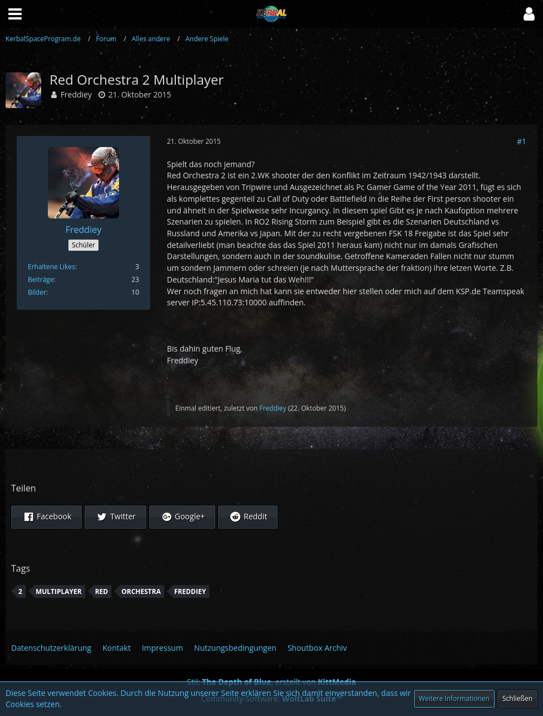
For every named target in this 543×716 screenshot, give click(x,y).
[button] (529, 14)
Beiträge (41, 279)
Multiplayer (59, 591)
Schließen (517, 698)
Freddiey (76, 94)
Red (101, 591)
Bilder (37, 292)
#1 (521, 141)
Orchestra (141, 591)
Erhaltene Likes (51, 266)
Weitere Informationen (454, 698)
